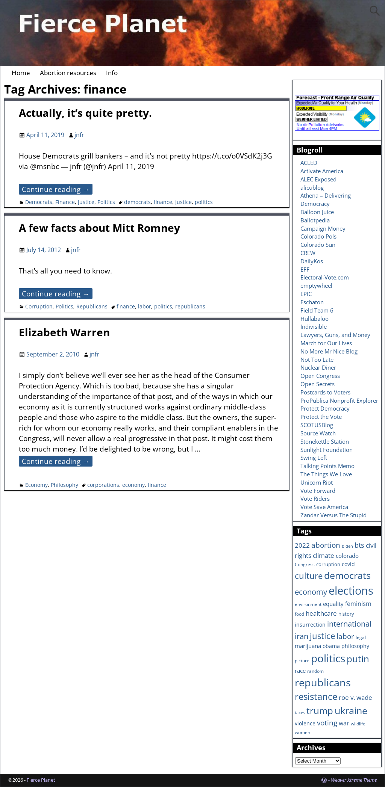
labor (144, 306)
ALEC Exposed (318, 179)
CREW (307, 253)
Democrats (38, 201)
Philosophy (64, 484)
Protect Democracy (325, 408)
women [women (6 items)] (302, 732)
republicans (190, 306)
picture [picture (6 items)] (302, 660)
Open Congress (320, 375)
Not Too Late (316, 359)
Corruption (39, 306)
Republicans (92, 306)
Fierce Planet (41, 779)
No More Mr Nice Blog (329, 351)
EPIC (306, 294)
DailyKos (311, 261)
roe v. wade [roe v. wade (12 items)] (355, 697)
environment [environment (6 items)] (308, 604)
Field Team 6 (316, 310)
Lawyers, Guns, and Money (335, 334)
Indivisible (313, 326)
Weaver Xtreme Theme (354, 779)
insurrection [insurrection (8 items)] (310, 624)
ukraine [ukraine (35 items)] (351, 710)
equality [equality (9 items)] (333, 603)
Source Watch (318, 433)
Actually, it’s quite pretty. (85, 113)
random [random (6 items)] (315, 671)
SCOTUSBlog (316, 425)
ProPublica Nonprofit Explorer (339, 400)
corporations (103, 484)
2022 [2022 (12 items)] (302, 545)
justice (183, 201)
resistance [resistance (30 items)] (316, 696)
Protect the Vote (321, 416)
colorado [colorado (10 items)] (347, 556)
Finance (65, 201)
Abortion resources (68, 72)
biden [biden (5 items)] (347, 546)
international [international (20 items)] (349, 623)
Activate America (321, 171)
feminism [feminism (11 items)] (358, 604)
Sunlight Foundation (326, 449)
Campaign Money (323, 228)
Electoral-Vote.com (324, 277)
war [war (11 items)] (344, 723)
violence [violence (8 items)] (305, 723)
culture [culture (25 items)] (309, 575)
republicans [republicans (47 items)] (323, 682)
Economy (36, 484)
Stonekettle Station (324, 441)
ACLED (308, 162)
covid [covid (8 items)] (348, 564)
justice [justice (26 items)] (322, 636)
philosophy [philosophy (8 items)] (355, 646)
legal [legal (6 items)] (361, 637)
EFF (304, 269)
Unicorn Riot (316, 482)
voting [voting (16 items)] (327, 723)
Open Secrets (317, 384)
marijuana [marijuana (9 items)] (308, 646)
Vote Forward (317, 490)
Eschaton (312, 302)
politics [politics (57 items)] (328, 658)
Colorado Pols (318, 236)
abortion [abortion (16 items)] (325, 545)
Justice (86, 201)
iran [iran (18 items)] (301, 636)
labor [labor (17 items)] (345, 636)
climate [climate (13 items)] (323, 555)
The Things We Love (326, 474)
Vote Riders (315, 498)
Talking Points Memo (327, 466)
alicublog (312, 187)
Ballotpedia (315, 220)
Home (21, 72)
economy (133, 484)
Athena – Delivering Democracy (325, 199)
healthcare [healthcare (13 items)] (321, 613)
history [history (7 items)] (346, 613)
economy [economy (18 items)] (311, 592)
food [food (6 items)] (299, 614)
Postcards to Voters (325, 392)
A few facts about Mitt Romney (99, 228)
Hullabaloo (314, 318)
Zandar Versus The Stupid (333, 515)
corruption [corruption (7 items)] (328, 564)
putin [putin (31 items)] (358, 659)
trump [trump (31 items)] (319, 710)
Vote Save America (324, 507)
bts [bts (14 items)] (359, 545)
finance (163, 201)
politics (204, 201)
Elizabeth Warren (64, 332)
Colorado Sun (317, 244)
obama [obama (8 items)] (331, 646)
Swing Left (313, 457)
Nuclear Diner (318, 367)
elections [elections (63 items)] (351, 590)
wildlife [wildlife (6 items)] (358, 724)
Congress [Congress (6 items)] (305, 564)
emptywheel (316, 285)
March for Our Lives (326, 343)
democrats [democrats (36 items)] (347, 575)
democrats (137, 201)
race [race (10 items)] (300, 671)
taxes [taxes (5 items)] (300, 712)
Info (112, 72)
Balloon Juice (317, 212)
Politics (106, 201)
